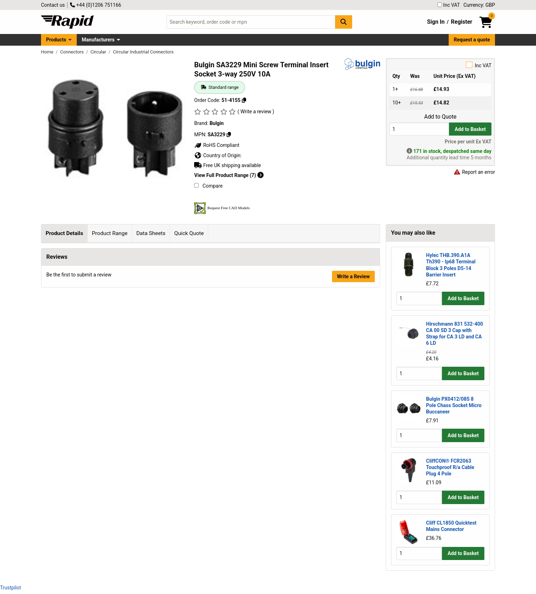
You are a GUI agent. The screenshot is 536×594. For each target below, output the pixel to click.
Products (56, 39)
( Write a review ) (256, 111)
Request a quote (472, 39)
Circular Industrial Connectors (143, 52)
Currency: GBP (479, 4)
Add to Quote (440, 117)
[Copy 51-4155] (244, 100)
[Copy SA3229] (229, 134)
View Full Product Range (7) (228, 175)
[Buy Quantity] (419, 129)
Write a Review (353, 388)
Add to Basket (470, 129)
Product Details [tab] (64, 233)
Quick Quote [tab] (189, 233)
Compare (208, 186)
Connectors (72, 52)
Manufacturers (98, 39)
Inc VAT (448, 4)
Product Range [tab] (110, 233)
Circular (99, 52)
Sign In (436, 21)
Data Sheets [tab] (150, 233)
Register (461, 21)
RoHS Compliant (216, 145)
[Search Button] (343, 21)
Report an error (474, 172)
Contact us (53, 5)
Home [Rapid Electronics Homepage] (47, 52)
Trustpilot (10, 587)
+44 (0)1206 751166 (95, 5)
